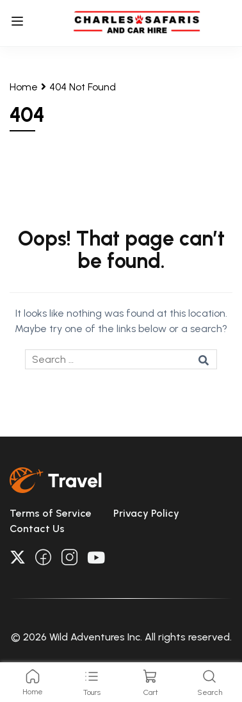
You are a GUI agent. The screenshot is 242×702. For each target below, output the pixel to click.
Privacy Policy (146, 513)
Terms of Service (51, 513)
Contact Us (37, 528)
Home (24, 87)
